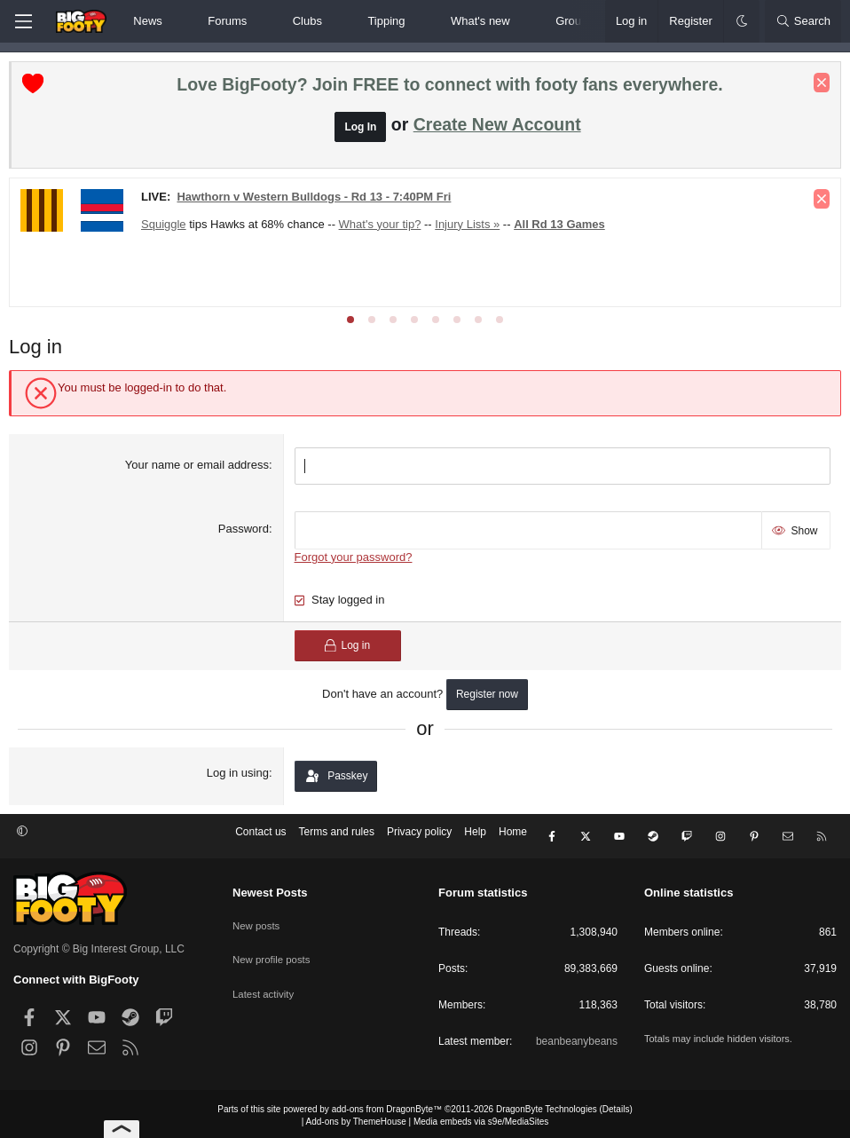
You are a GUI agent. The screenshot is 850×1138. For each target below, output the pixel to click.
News (147, 21)
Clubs (307, 21)
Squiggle (168, 228)
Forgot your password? (354, 557)
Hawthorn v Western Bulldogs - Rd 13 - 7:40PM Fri (318, 201)
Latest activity (264, 980)
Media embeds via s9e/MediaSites (480, 1118)
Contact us (260, 836)
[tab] (350, 324)
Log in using (239, 772)
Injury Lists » (471, 228)
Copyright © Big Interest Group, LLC (99, 945)
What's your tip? (384, 228)
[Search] (803, 21)
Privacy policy (419, 836)
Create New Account (497, 128)
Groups (574, 21)
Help (475, 836)
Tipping (386, 21)
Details (616, 1105)
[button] (177, 21)
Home (513, 836)
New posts (257, 918)
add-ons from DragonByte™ (387, 1105)
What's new (480, 21)
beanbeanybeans (577, 1037)
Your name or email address (199, 469)
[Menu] (23, 21)
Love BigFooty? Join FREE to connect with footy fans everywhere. (449, 89)
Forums (227, 21)
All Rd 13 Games (564, 228)
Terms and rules (336, 836)
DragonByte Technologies (546, 1105)
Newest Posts (270, 889)
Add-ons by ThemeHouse (356, 1118)
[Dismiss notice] (817, 87)
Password (245, 531)
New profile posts (273, 949)
